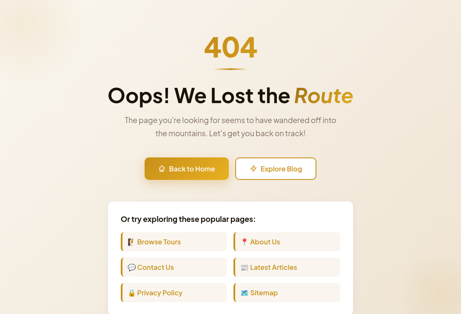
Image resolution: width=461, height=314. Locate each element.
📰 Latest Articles (268, 267)
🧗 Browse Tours (154, 241)
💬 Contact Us (151, 267)
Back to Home (186, 168)
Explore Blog (276, 168)
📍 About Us (260, 241)
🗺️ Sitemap (259, 292)
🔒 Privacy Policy (155, 292)
